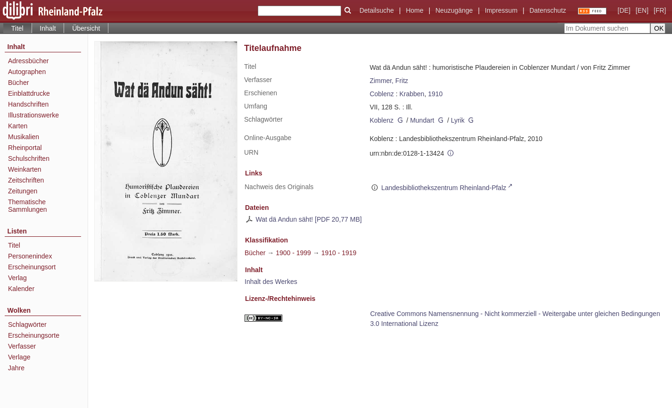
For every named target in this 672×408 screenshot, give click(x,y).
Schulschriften (28, 158)
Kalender (21, 288)
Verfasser (22, 346)
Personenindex (30, 256)
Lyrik (458, 120)
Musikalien (23, 137)
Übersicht (86, 28)
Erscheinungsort (32, 267)
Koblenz (381, 120)
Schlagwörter (27, 324)
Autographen (27, 71)
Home (414, 10)
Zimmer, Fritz (388, 80)
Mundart (422, 120)
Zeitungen (22, 191)
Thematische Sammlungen (27, 205)
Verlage (19, 357)
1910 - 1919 (339, 253)
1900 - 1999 (293, 253)
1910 (435, 94)
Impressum (501, 10)
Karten (17, 126)
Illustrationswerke (33, 115)
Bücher (18, 82)
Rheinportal (25, 147)
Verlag (17, 278)
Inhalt (48, 28)
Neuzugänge (454, 10)
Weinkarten (24, 169)
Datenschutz (547, 10)
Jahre (16, 368)
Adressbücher (28, 61)
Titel (14, 245)
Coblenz (381, 94)
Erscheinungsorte (33, 335)
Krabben (411, 94)
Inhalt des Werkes (271, 281)
